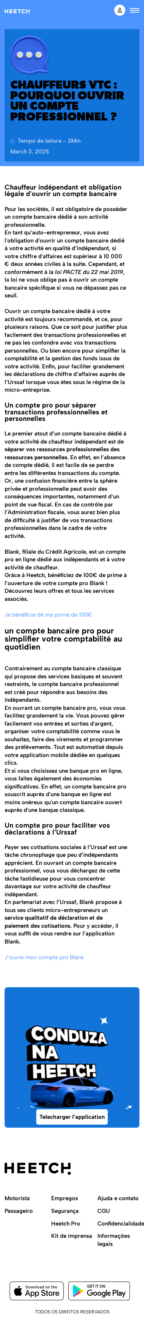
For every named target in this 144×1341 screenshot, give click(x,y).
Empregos (64, 1198)
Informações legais (113, 1239)
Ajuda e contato (118, 1198)
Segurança (65, 1210)
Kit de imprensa (71, 1235)
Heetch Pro (65, 1223)
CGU (103, 1210)
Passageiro (19, 1210)
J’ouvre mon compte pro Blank (44, 957)
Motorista (17, 1198)
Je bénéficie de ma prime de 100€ (48, 614)
